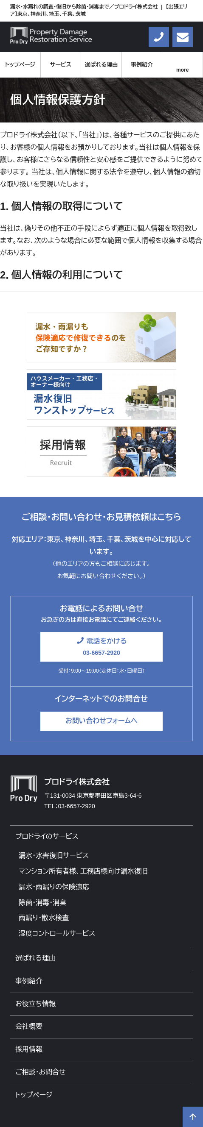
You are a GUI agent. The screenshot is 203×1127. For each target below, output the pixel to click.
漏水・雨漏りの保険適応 (54, 886)
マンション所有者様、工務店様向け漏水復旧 (83, 871)
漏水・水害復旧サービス (54, 855)
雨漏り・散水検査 (44, 917)
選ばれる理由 (101, 64)
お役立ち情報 (35, 1003)
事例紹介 (142, 64)
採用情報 (28, 1049)
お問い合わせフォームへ (101, 720)
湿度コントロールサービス (57, 933)
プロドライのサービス (47, 836)
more (182, 70)
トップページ (20, 64)
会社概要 (28, 1026)
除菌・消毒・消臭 (42, 902)
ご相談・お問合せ (40, 1072)
